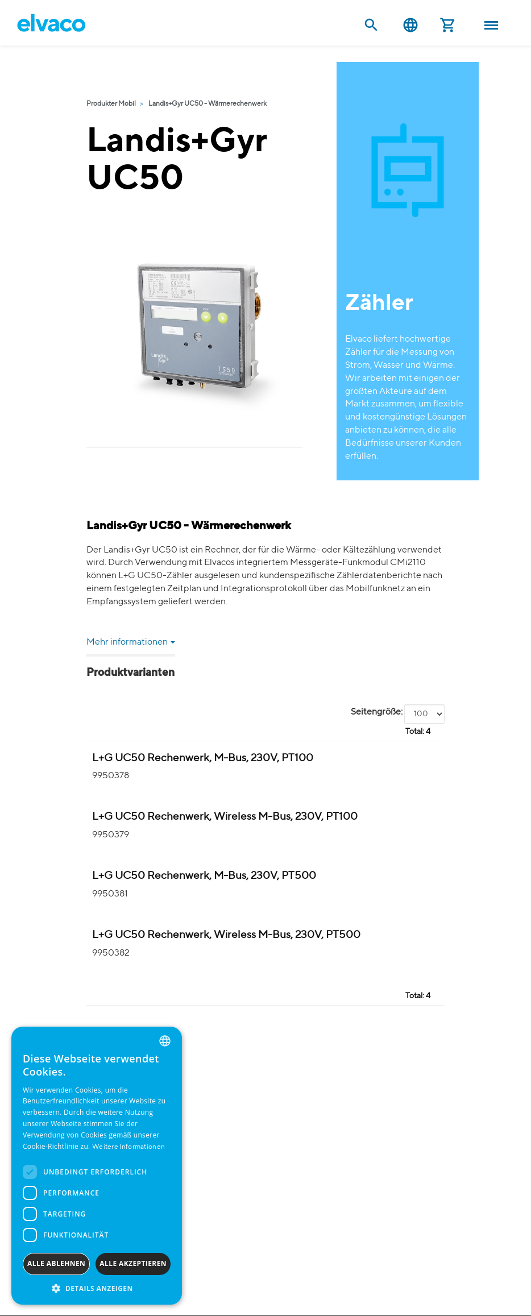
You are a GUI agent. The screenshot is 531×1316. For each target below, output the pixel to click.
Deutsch (410, 25)
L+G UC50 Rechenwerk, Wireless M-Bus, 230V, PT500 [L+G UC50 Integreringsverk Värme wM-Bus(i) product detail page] (226, 934)
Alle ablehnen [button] (56, 1263)
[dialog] (96, 1166)
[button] (97, 1287)
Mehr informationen (130, 642)
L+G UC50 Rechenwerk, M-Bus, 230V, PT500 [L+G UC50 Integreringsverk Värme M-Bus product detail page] (204, 875)
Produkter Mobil (111, 104)
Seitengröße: (377, 712)
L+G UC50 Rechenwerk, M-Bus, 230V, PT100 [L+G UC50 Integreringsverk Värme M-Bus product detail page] (202, 758)
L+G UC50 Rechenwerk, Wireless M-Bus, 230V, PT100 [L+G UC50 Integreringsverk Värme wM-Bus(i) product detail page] (225, 816)
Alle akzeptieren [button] (133, 1263)
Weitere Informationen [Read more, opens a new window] (128, 1147)
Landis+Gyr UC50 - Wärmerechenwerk (207, 104)
